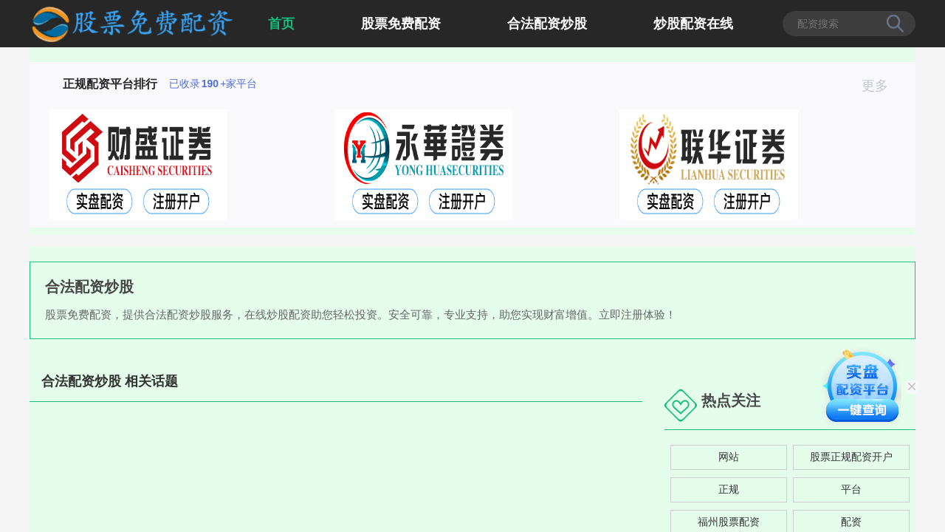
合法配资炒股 (547, 23)
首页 (281, 23)
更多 (881, 85)
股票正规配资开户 (851, 457)
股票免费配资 (401, 23)
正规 (728, 489)
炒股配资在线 (693, 23)
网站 (728, 457)
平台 (851, 489)
